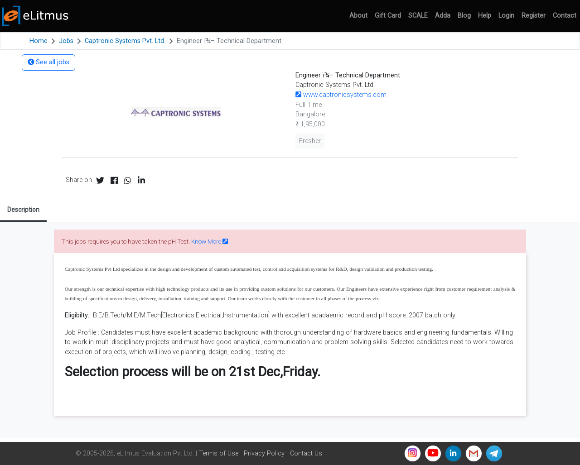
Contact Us (306, 453)
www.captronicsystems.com (341, 95)
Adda (442, 15)
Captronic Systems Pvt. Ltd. (125, 41)
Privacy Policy (264, 453)
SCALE (418, 15)
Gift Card (388, 15)
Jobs (66, 41)
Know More (209, 241)
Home (38, 41)
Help (484, 15)
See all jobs (48, 62)
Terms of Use (218, 453)
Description (23, 209)
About (358, 15)
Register (534, 15)
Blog (464, 15)
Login (506, 15)
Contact (564, 15)
